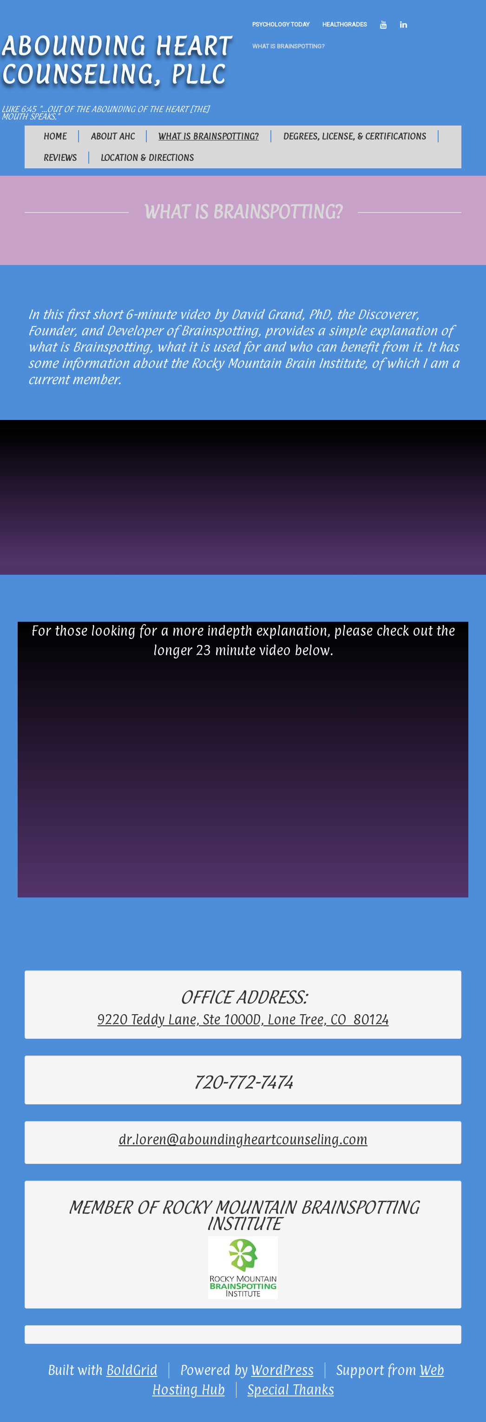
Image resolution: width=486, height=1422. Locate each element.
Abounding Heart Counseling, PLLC (116, 60)
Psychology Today (280, 24)
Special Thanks (291, 1390)
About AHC (112, 136)
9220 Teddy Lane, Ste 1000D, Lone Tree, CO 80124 (243, 1020)
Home (54, 136)
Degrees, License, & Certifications (354, 136)
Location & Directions (147, 158)
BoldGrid (132, 1370)
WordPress (282, 1370)
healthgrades (344, 24)
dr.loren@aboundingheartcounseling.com (243, 1140)
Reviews (60, 158)
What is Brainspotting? (288, 46)
